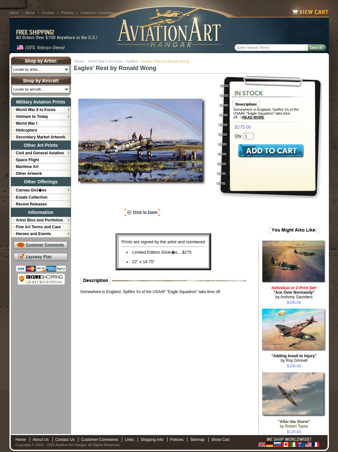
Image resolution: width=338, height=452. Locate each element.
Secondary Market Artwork (41, 137)
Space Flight (27, 160)
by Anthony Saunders (294, 292)
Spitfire (132, 61)
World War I (26, 123)
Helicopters (26, 130)
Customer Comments (97, 13)
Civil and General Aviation (40, 153)
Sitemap (197, 439)
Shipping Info (151, 439)
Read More (253, 117)
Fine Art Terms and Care (38, 227)
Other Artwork (29, 173)
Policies (67, 13)
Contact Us (65, 439)
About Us (41, 439)
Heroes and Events (33, 234)
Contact (48, 13)
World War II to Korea (105, 61)
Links (129, 439)
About (30, 13)
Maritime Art (27, 166)
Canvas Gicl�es (31, 190)
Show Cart (220, 439)
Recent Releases (31, 204)
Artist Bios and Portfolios (39, 220)
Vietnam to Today (32, 116)
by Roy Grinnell (294, 358)
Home (14, 13)
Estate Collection (32, 197)
